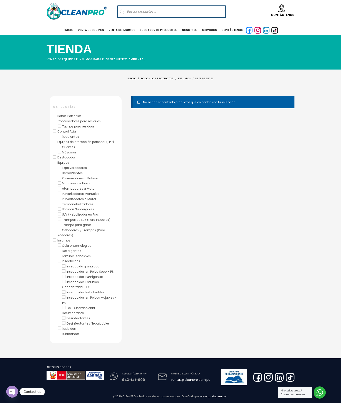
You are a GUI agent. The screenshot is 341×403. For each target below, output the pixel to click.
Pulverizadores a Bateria (80, 178)
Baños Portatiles (69, 116)
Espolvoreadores (74, 168)
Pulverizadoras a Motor (79, 199)
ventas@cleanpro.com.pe (190, 379)
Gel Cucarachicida (81, 308)
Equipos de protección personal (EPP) (85, 142)
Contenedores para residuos (79, 121)
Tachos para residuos (78, 126)
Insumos (63, 240)
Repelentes (70, 136)
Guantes (68, 147)
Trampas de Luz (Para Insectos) (86, 220)
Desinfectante (73, 313)
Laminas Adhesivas (76, 256)
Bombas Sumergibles (78, 209)
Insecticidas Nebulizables (85, 292)
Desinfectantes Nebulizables (88, 323)
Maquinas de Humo (76, 183)
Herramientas (72, 173)
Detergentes (71, 251)
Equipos (63, 162)
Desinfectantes (78, 318)
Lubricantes (71, 334)
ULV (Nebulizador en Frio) (81, 214)
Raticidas (69, 328)
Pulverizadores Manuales (80, 194)
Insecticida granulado (83, 266)
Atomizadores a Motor (79, 188)
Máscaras (69, 152)
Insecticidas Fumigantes (85, 277)
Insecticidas (71, 261)
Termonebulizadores (77, 204)
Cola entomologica (76, 245)
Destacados (66, 157)
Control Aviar (67, 131)
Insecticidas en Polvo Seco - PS (90, 271)
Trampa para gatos (77, 225)
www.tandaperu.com (214, 396)
